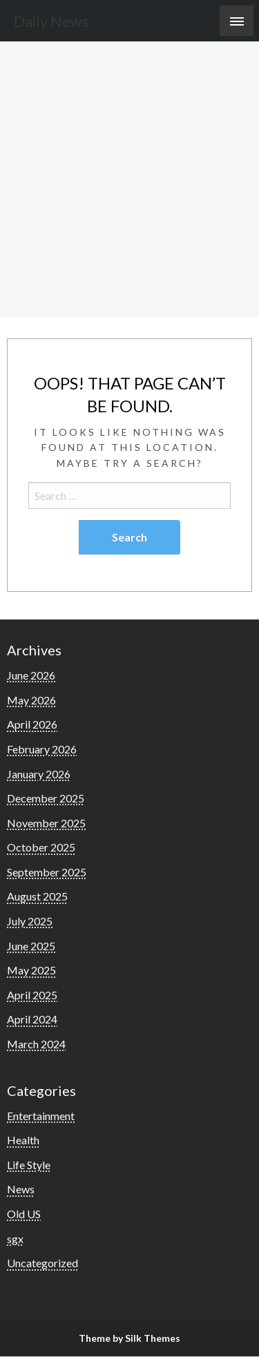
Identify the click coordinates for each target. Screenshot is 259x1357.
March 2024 (36, 1043)
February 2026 (42, 749)
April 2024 (32, 1019)
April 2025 (32, 994)
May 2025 (31, 969)
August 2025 (37, 896)
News (21, 1188)
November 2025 (46, 822)
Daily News (51, 21)
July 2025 (29, 920)
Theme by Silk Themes (129, 1338)
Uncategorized (42, 1262)
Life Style (28, 1164)
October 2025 (41, 847)
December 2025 (45, 798)
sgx (15, 1238)
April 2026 (32, 724)
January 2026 (38, 773)
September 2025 (46, 871)
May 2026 (31, 699)
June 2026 (31, 675)
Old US (24, 1213)
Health (23, 1139)
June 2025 (31, 945)
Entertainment (41, 1115)
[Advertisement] (129, 181)
